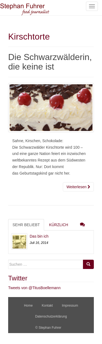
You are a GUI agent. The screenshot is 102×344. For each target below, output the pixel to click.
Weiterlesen (78, 187)
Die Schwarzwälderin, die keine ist (50, 61)
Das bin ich (39, 236)
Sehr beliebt (26, 225)
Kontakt (47, 305)
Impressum (70, 305)
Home (28, 305)
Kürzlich (58, 225)
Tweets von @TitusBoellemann (34, 288)
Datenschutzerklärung (51, 316)
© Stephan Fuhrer (48, 328)
